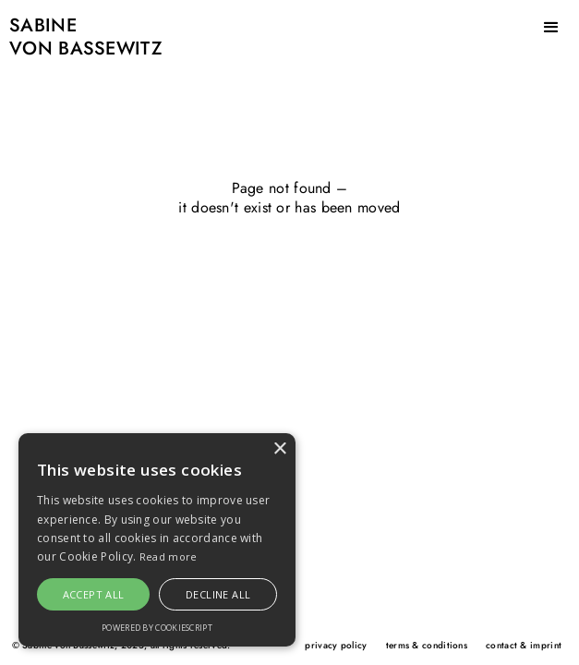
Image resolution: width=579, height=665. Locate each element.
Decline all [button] (218, 594)
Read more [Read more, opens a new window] (168, 556)
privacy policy (336, 645)
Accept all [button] (94, 594)
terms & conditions (426, 645)
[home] (81, 42)
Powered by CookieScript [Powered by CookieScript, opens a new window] (157, 628)
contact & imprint (523, 645)
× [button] (279, 449)
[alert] (157, 540)
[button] (551, 27)
